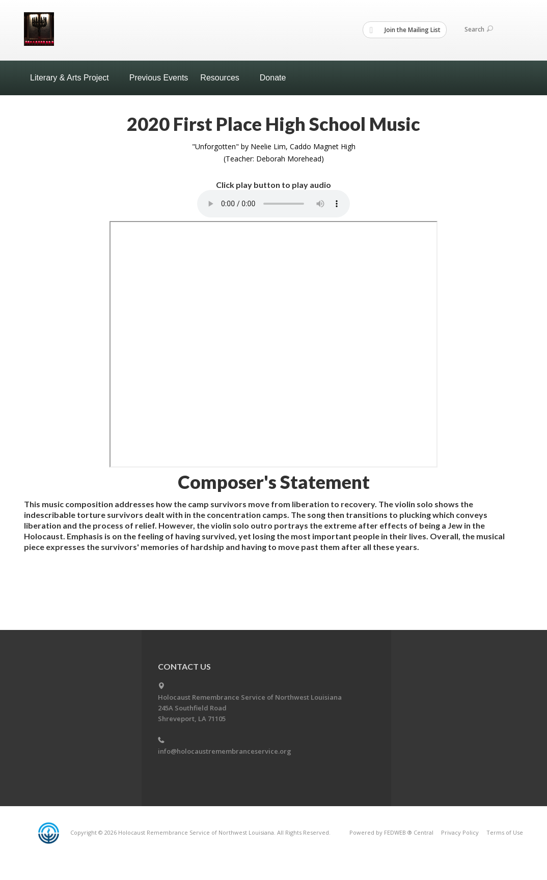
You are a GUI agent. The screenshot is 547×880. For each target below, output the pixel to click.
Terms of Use (504, 832)
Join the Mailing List (405, 30)
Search (478, 29)
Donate (273, 77)
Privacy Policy (460, 832)
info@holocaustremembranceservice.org (224, 751)
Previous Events (158, 77)
